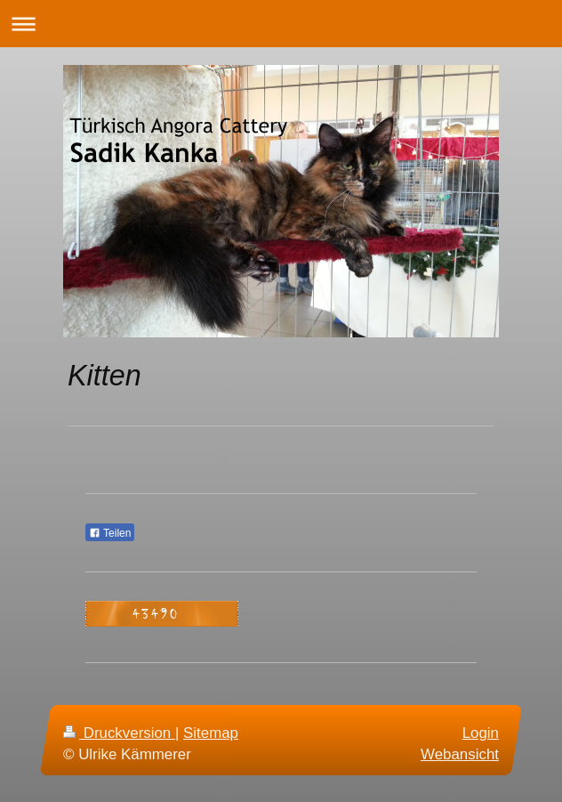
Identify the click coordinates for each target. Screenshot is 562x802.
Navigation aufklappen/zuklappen (281, 23)
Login (480, 733)
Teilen (110, 533)
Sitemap (210, 733)
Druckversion (119, 733)
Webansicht (460, 753)
